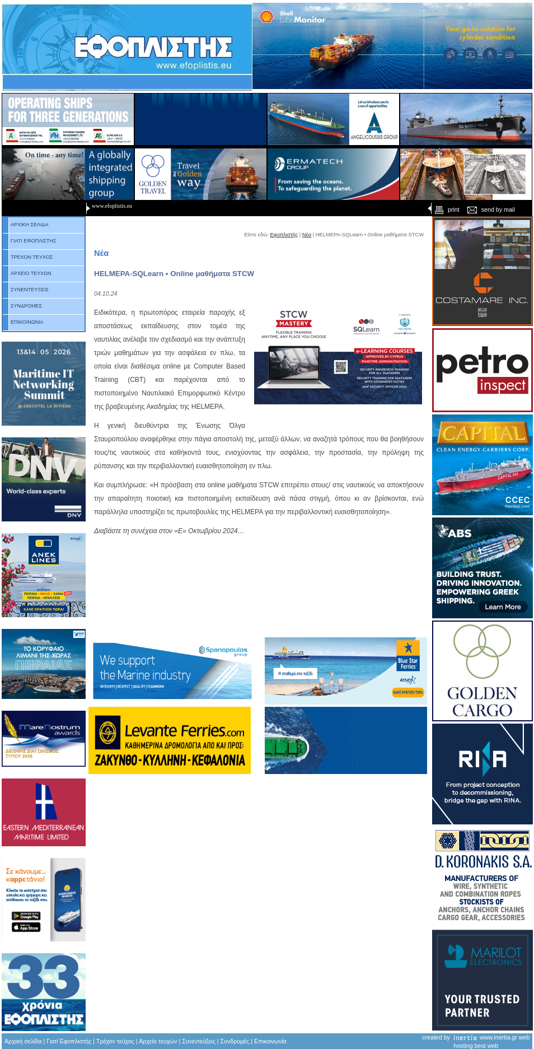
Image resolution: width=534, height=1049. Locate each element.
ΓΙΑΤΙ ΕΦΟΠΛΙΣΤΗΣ (30, 241)
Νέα (306, 234)
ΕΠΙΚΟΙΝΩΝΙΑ (23, 322)
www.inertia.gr (498, 1037)
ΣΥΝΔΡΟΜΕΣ (22, 306)
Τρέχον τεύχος (115, 1041)
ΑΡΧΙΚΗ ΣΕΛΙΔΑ (26, 224)
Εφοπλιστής (284, 234)
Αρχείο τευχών (157, 1041)
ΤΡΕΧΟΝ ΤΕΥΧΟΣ (28, 257)
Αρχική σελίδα (22, 1041)
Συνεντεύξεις (199, 1041)
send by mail (490, 209)
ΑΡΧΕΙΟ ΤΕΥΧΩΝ (27, 273)
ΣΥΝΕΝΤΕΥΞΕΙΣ (26, 289)
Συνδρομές (235, 1041)
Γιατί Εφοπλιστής (68, 1041)
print (446, 209)
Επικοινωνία (270, 1041)
